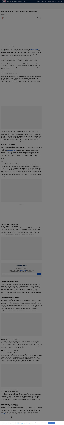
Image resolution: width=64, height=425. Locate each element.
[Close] (62, 423)
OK (51, 422)
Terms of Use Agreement (29, 423)
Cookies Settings (43, 422)
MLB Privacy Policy (20, 423)
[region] (32, 423)
